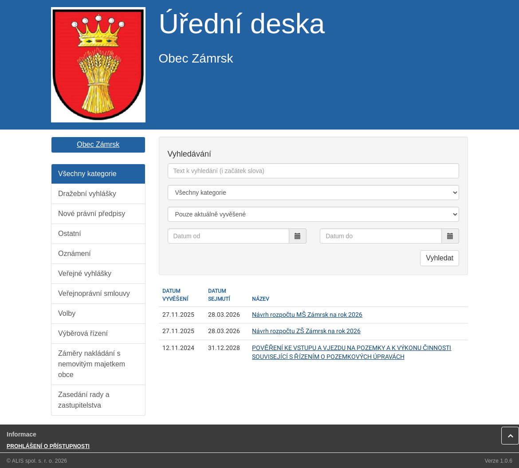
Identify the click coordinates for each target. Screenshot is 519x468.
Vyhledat (439, 258)
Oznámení (74, 253)
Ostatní (69, 233)
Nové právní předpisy (91, 213)
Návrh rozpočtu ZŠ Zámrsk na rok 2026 (306, 331)
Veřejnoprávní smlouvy (94, 293)
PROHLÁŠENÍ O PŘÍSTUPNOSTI (48, 446)
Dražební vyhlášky (87, 193)
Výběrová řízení (83, 333)
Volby (66, 313)
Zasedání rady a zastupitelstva (84, 400)
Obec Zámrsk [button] (98, 144)
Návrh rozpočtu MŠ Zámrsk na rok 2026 (307, 315)
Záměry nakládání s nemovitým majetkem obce (91, 364)
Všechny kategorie (87, 173)
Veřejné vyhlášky (84, 273)
